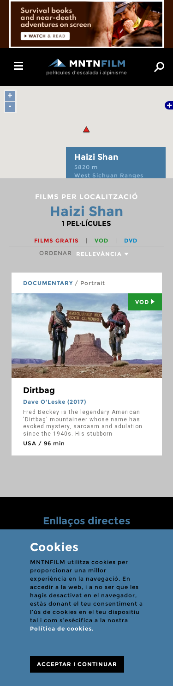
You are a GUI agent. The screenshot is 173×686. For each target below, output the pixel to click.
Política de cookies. (62, 628)
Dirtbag (39, 390)
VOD (102, 240)
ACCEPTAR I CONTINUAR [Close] (77, 664)
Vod (145, 301)
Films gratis (57, 240)
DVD (130, 240)
